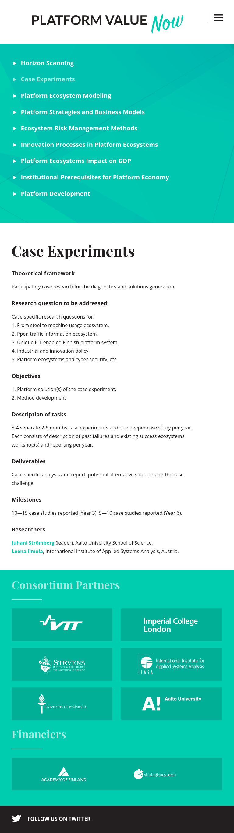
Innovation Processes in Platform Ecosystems (89, 144)
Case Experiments (48, 79)
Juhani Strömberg (33, 542)
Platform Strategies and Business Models (83, 112)
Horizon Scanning (47, 63)
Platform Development (55, 193)
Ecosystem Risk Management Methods (79, 128)
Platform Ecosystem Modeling (66, 95)
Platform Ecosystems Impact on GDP (76, 161)
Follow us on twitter (58, 818)
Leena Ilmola (27, 551)
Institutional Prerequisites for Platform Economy (95, 177)
